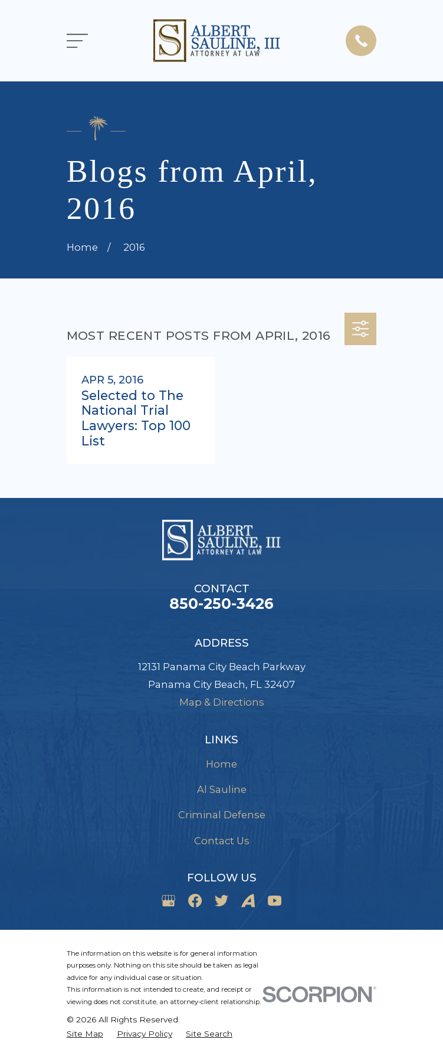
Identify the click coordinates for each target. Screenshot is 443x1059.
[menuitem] (85, 1034)
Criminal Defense (221, 815)
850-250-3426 (221, 603)
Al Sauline (222, 789)
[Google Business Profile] (168, 900)
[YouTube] (274, 900)
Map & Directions (221, 702)
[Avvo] (248, 900)
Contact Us (222, 841)
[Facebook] (195, 900)
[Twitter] (221, 900)
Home (221, 764)
